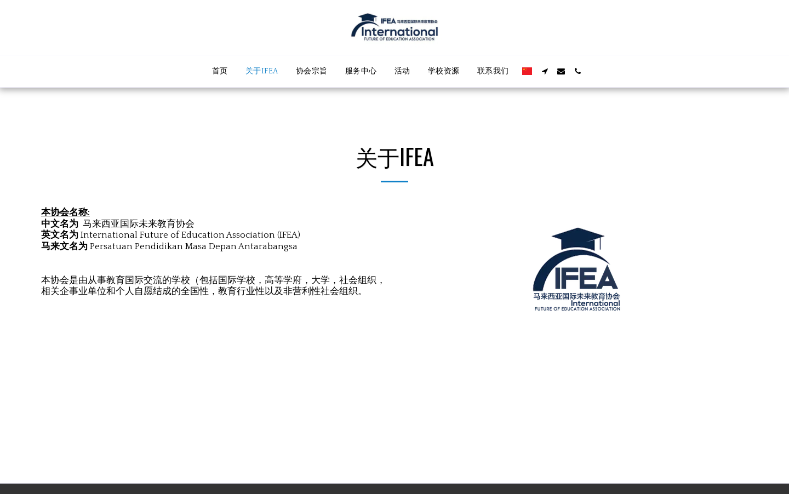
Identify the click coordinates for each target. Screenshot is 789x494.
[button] (544, 71)
